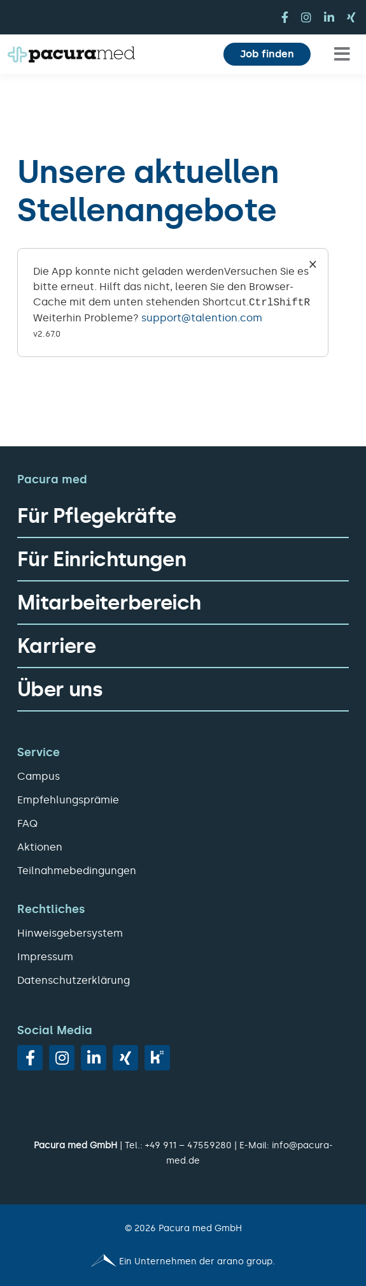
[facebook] (284, 17)
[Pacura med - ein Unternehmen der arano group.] (183, 1261)
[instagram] (306, 17)
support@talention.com (201, 318)
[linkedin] (329, 17)
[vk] (157, 1057)
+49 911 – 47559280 (188, 1145)
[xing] (351, 17)
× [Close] (312, 263)
